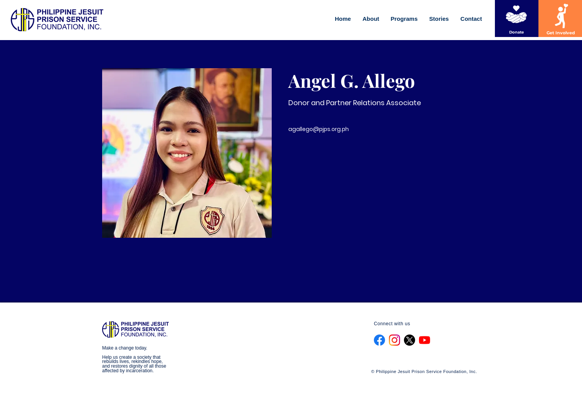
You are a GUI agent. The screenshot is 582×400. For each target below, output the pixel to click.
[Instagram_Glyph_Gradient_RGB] (394, 340)
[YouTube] (424, 340)
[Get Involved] (560, 33)
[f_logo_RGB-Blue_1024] (379, 340)
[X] (409, 340)
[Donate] (516, 32)
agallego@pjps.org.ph (318, 129)
